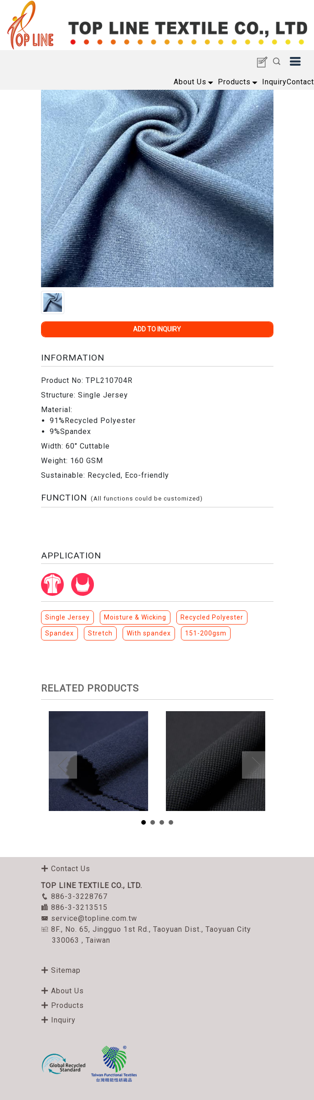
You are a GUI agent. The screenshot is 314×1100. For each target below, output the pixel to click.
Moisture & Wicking (135, 617)
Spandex (59, 633)
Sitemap (61, 970)
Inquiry (274, 81)
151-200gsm (205, 633)
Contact (300, 81)
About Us (190, 81)
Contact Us (65, 868)
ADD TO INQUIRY (157, 329)
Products (234, 81)
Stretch (100, 633)
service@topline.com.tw (89, 918)
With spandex (149, 633)
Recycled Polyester (211, 617)
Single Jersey (67, 617)
